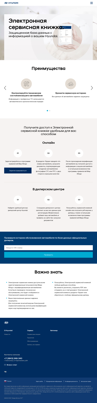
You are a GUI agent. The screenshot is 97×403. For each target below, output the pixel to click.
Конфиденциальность (71, 381)
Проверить (48, 255)
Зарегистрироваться (17, 170)
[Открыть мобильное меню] (91, 3)
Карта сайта (39, 381)
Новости (7, 334)
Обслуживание (32, 341)
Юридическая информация (54, 381)
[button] (47, 110)
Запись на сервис (33, 344)
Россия (7, 381)
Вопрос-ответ (10, 365)
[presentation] (5, 88)
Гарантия (30, 338)
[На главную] (11, 3)
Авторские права (86, 381)
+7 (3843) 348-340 (13, 358)
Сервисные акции (33, 334)
